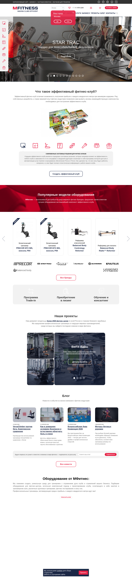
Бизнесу (33, 2)
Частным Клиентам (44, 2)
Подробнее (66, 56)
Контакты (110, 13)
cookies (59, 571)
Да (57, 21)
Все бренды (66, 278)
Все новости (66, 464)
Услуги (78, 13)
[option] (24, 236)
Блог (102, 13)
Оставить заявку (111, 7)
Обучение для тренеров (61, 2)
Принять (83, 572)
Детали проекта (79, 362)
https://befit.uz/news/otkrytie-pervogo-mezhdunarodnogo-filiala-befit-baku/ (81, 352)
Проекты (95, 13)
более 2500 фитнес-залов (57, 321)
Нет (68, 21)
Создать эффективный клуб (66, 174)
